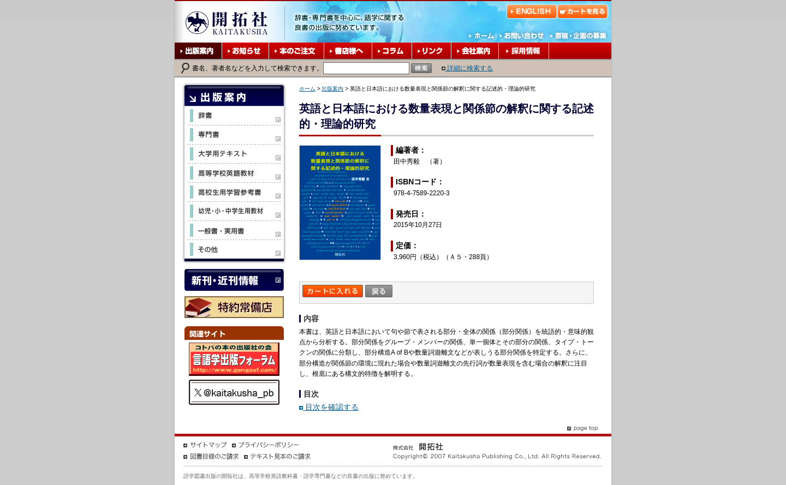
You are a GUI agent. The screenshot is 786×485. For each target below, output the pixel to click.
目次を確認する (329, 407)
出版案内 (332, 89)
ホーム (307, 89)
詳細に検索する (467, 68)
